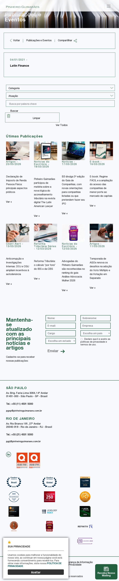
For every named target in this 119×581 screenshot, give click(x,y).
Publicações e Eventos (39, 41)
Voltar (16, 41)
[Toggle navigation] (108, 6)
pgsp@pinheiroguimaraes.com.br (24, 411)
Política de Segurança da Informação (72, 562)
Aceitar (35, 572)
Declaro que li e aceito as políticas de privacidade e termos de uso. (95, 342)
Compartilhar (67, 40)
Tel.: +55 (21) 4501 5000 (19, 435)
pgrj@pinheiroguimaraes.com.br (23, 442)
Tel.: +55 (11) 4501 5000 (19, 404)
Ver (9, 202)
